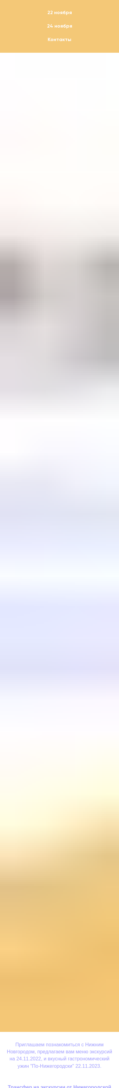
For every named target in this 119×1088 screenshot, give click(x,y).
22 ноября (59, 12)
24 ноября (59, 26)
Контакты (59, 39)
